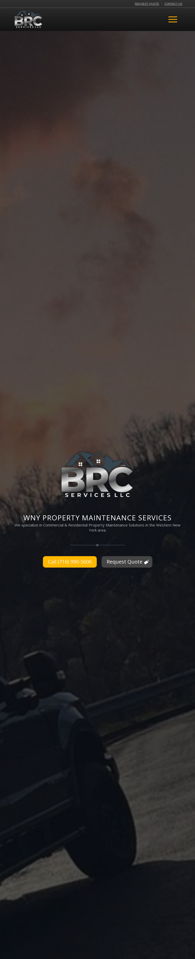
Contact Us (174, 3)
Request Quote (147, 3)
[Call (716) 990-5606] (70, 562)
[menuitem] (147, 4)
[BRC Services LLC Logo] (28, 19)
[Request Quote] (127, 562)
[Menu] (172, 19)
